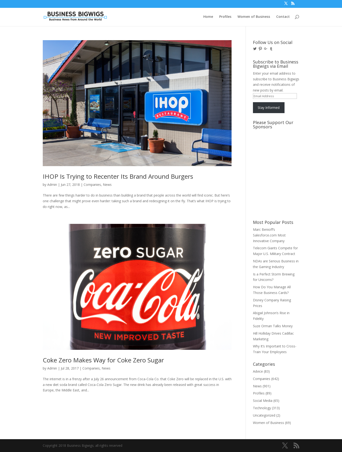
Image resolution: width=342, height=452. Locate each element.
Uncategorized (264, 415)
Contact (283, 17)
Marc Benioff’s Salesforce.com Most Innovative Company (269, 235)
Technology (262, 408)
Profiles (225, 17)
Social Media (262, 400)
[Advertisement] (274, 149)
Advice (258, 371)
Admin (52, 184)
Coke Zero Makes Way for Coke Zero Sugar (103, 360)
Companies (92, 184)
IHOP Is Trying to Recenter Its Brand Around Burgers (118, 176)
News (107, 184)
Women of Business (254, 17)
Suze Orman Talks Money (273, 326)
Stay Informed (269, 107)
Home (208, 17)
